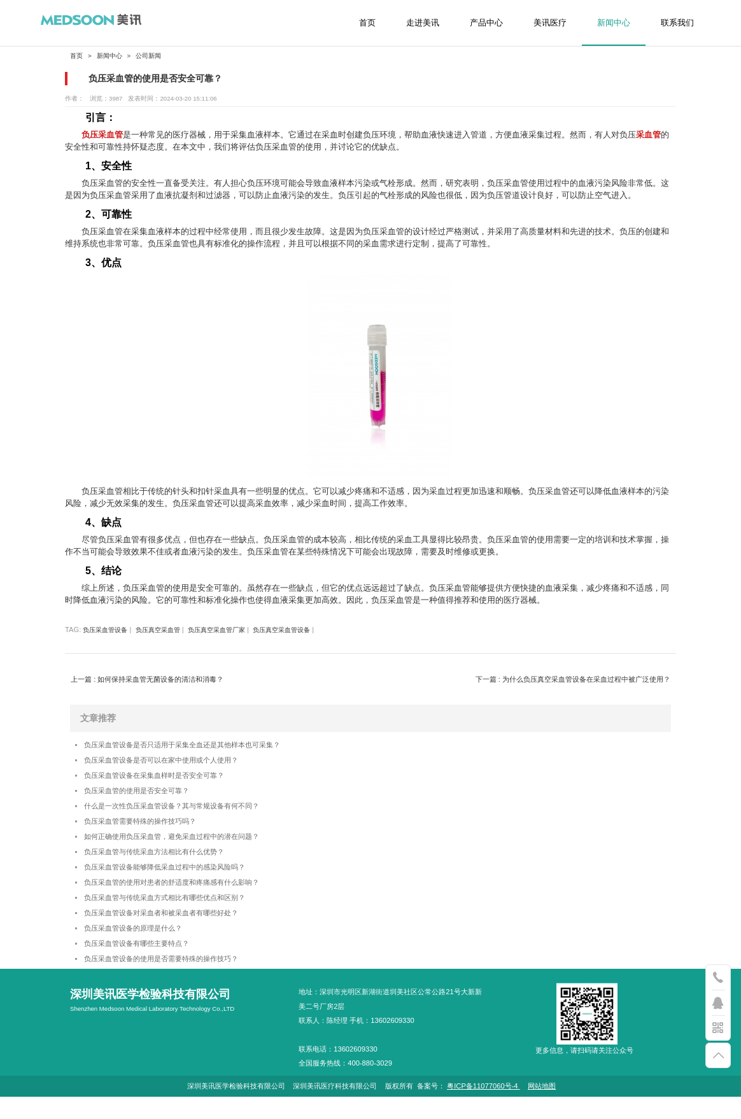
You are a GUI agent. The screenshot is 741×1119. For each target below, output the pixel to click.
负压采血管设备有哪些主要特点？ (146, 964)
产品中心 (486, 22)
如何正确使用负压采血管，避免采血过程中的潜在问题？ (187, 846)
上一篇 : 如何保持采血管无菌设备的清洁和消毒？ (147, 679)
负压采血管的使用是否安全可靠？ (146, 796)
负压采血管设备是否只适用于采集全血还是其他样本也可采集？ (200, 745)
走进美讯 (422, 22)
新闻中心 (613, 22)
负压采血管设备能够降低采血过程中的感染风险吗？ (179, 880)
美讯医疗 (550, 22)
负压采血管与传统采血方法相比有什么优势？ (167, 863)
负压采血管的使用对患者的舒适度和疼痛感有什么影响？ (187, 896)
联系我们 (677, 22)
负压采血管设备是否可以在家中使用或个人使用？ (175, 762)
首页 (367, 22)
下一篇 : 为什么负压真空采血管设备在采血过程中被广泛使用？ (573, 679)
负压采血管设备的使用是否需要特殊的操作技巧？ (175, 980)
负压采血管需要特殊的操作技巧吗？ (150, 829)
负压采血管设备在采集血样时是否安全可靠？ (167, 779)
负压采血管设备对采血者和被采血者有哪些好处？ (175, 930)
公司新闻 (148, 55)
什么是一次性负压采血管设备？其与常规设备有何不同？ (187, 812)
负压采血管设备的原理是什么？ (142, 947)
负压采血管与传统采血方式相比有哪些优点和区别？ (179, 913)
